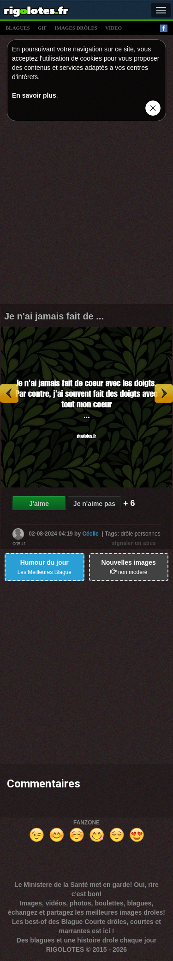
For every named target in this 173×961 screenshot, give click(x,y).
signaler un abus (134, 543)
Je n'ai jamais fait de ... (54, 316)
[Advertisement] (86, 215)
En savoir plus (34, 95)
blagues (18, 28)
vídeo (113, 28)
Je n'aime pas (94, 503)
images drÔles (75, 28)
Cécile (90, 533)
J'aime (39, 503)
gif (42, 28)
